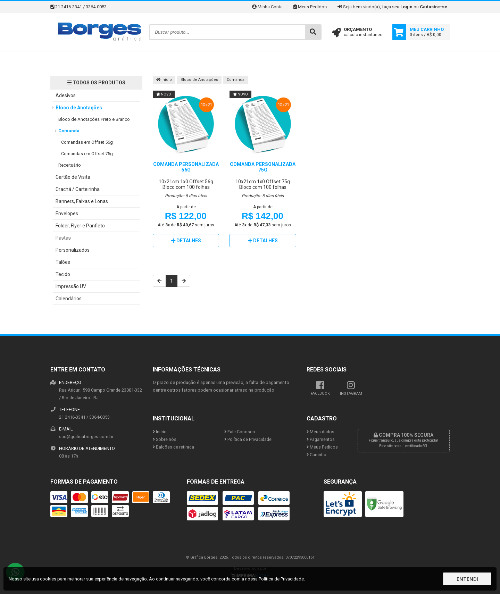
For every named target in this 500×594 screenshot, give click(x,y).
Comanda (69, 130)
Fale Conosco (239, 431)
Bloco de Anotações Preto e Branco (94, 119)
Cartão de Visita (73, 177)
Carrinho (316, 454)
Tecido (63, 274)
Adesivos (66, 95)
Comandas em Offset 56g (87, 142)
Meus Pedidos (310, 6)
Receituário (69, 165)
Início (164, 79)
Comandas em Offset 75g (87, 153)
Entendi (467, 579)
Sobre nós (164, 439)
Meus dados (320, 431)
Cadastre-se (433, 6)
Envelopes (67, 213)
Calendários (69, 298)
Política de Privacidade (248, 439)
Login (406, 6)
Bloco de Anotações (79, 107)
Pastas (63, 238)
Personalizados (73, 250)
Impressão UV (71, 286)
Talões (63, 262)
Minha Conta (267, 6)
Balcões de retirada (173, 447)
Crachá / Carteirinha (78, 189)
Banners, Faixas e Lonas (82, 201)
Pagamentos (321, 439)
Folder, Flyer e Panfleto (80, 225)
